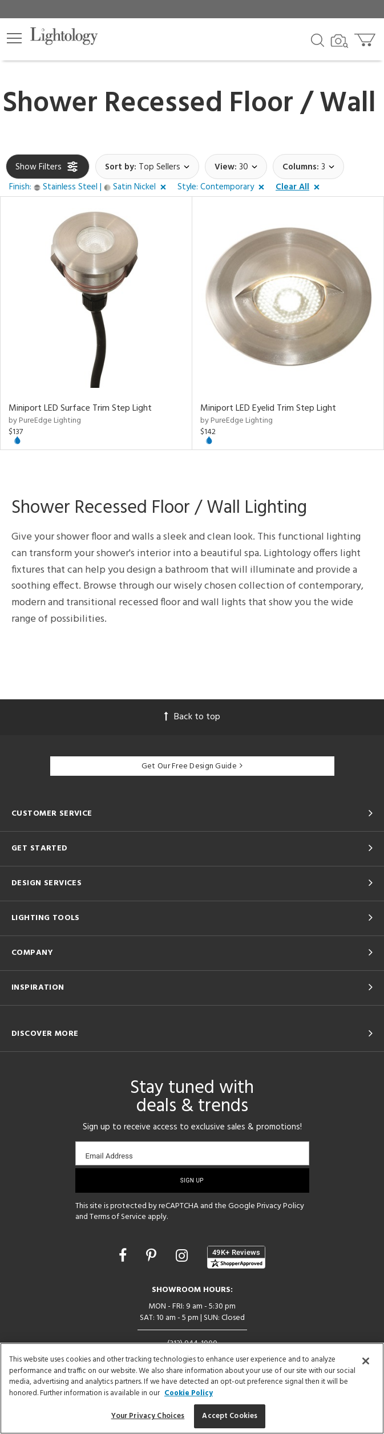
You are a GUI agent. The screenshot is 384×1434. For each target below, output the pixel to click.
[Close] (365, 1361)
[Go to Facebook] (124, 1257)
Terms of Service (118, 1217)
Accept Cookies (229, 1416)
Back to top (192, 717)
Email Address (109, 1156)
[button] (14, 38)
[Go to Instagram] (183, 1257)
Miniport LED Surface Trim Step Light (80, 408)
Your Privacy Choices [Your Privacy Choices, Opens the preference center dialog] (148, 1416)
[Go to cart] (366, 37)
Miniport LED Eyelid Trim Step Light (268, 408)
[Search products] (317, 39)
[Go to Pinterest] (153, 1257)
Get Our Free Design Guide (192, 766)
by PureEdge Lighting (45, 420)
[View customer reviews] (236, 1257)
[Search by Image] (339, 41)
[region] (192, 1388)
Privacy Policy (280, 1206)
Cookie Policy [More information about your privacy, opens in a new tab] (188, 1393)
